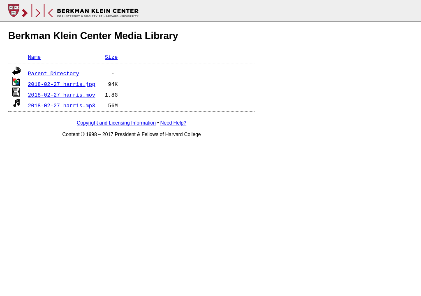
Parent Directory (53, 73)
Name (34, 56)
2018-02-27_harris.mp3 (61, 105)
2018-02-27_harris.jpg (61, 84)
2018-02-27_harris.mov (61, 94)
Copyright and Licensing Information (116, 123)
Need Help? (173, 123)
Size (111, 56)
